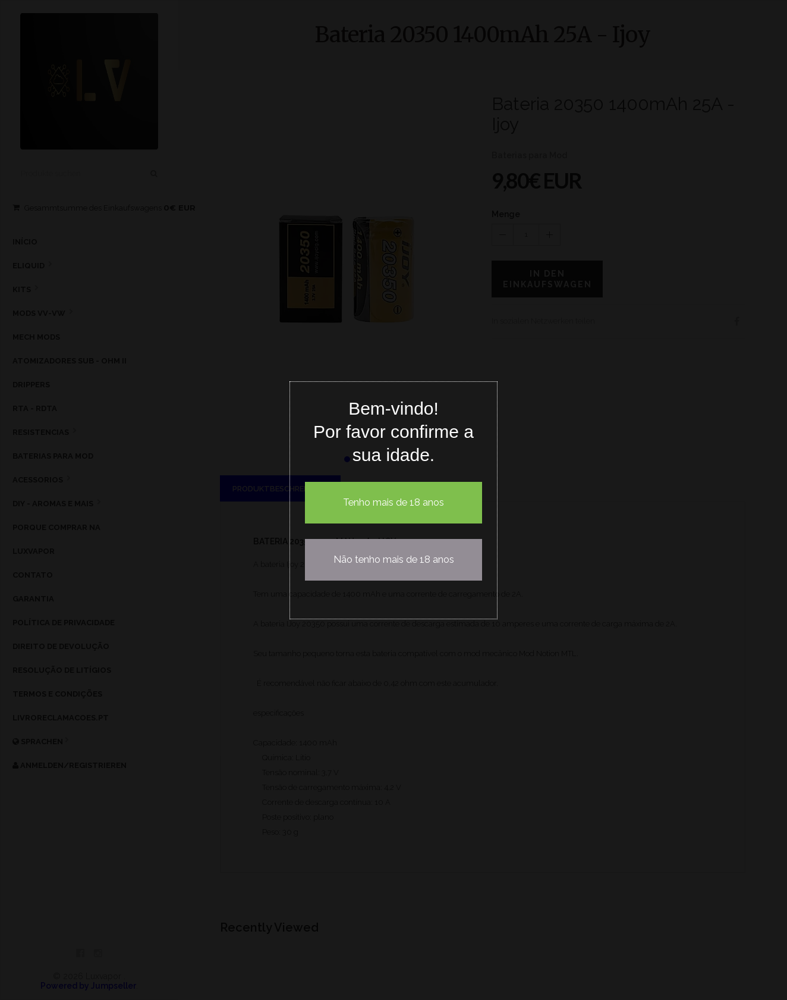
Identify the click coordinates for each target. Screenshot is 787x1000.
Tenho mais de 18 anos (393, 502)
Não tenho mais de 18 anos (393, 559)
